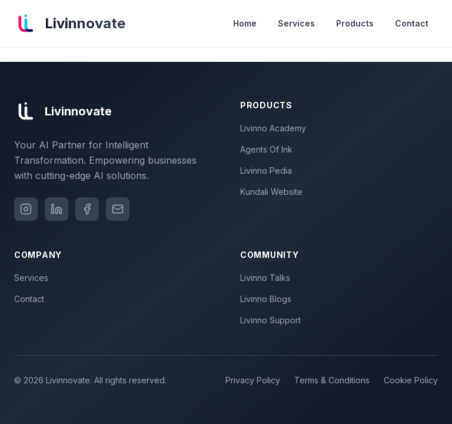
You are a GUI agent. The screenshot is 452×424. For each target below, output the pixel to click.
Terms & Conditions (332, 380)
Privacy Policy (252, 380)
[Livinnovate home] (69, 23)
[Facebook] (87, 209)
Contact (411, 23)
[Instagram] (26, 209)
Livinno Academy (275, 128)
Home (245, 23)
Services (296, 23)
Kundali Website (273, 192)
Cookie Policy (411, 380)
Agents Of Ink (268, 149)
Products (355, 23)
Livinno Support (272, 320)
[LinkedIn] (56, 209)
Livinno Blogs (268, 299)
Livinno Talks (267, 278)
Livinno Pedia (268, 170)
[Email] (117, 209)
